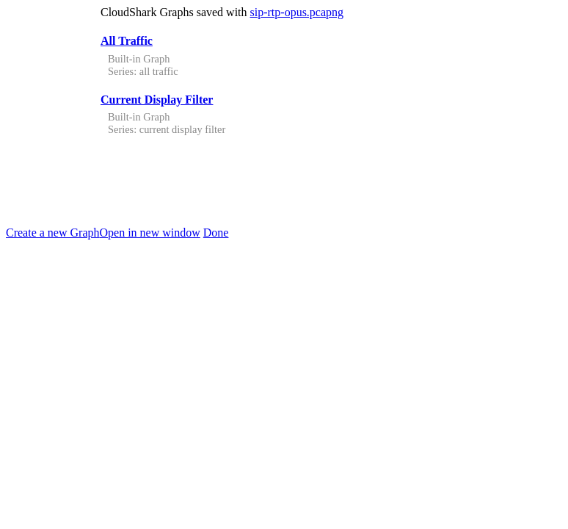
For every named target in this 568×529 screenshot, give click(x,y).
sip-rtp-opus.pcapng (297, 12)
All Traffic (127, 41)
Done (216, 232)
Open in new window (150, 232)
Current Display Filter (157, 99)
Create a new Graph (53, 232)
